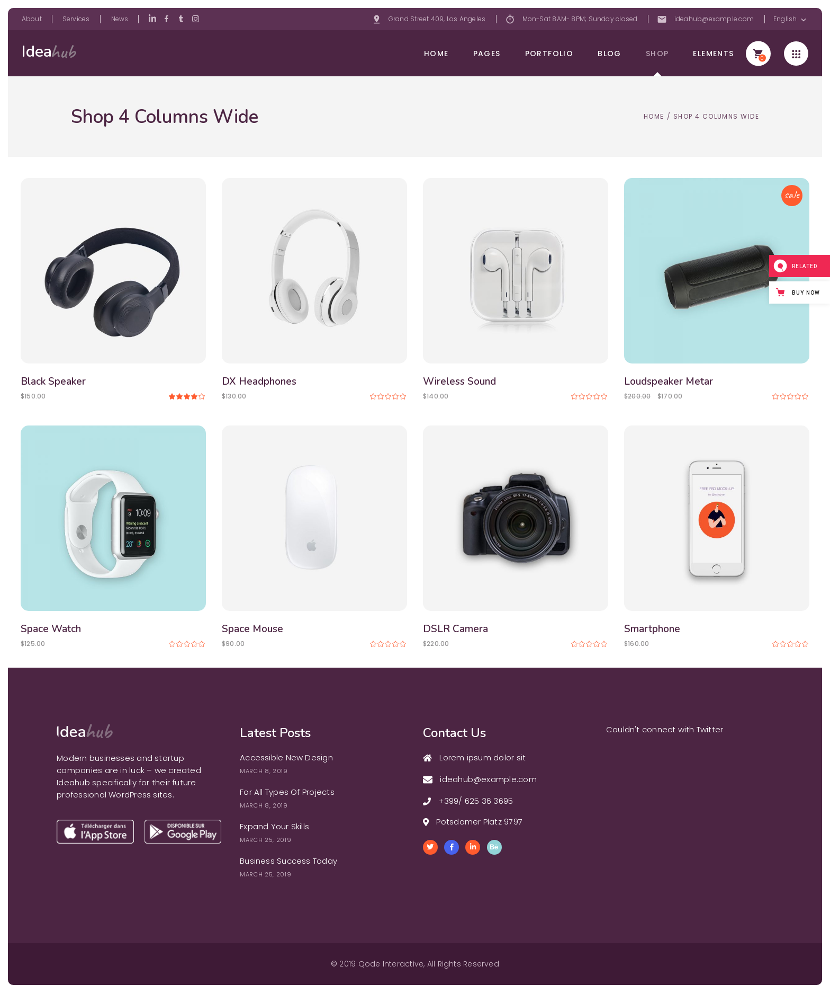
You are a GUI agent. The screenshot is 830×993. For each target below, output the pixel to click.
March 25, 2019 (265, 840)
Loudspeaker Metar (668, 381)
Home (654, 116)
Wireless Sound (459, 381)
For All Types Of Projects (287, 791)
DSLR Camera (455, 629)
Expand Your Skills (274, 826)
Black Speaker (53, 381)
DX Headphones (259, 381)
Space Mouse (252, 629)
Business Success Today (288, 860)
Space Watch (51, 629)
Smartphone (652, 629)
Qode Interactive (391, 964)
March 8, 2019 (264, 771)
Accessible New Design (286, 757)
